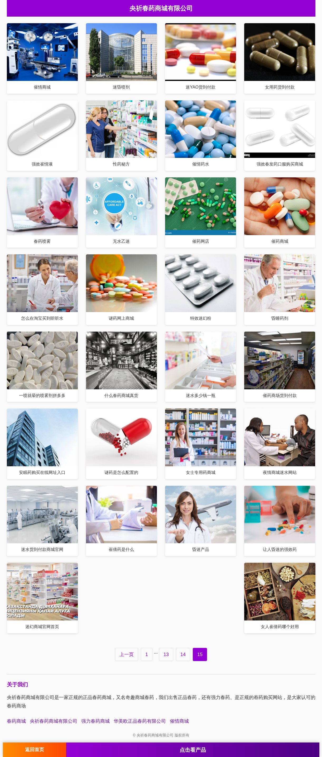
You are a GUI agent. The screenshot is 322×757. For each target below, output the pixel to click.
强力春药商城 (95, 721)
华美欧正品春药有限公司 (140, 721)
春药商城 (16, 721)
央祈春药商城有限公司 (53, 721)
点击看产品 (193, 750)
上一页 (126, 654)
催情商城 (179, 721)
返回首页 (34, 749)
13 (166, 654)
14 (183, 654)
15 (200, 654)
